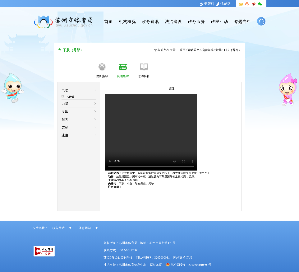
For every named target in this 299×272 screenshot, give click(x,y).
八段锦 (70, 97)
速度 (65, 134)
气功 (65, 89)
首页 (108, 21)
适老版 (223, 3)
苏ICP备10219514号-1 (118, 257)
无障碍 (207, 3)
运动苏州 (193, 49)
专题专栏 (242, 21)
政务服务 (196, 21)
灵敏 (65, 111)
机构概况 (127, 21)
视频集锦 (207, 49)
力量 (218, 49)
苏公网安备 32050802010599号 (191, 264)
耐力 (65, 119)
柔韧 (65, 126)
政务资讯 (150, 21)
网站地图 (156, 264)
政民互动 (219, 21)
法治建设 (173, 21)
